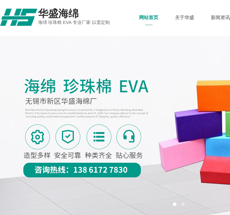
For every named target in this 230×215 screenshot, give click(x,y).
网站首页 (148, 17)
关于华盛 (184, 17)
